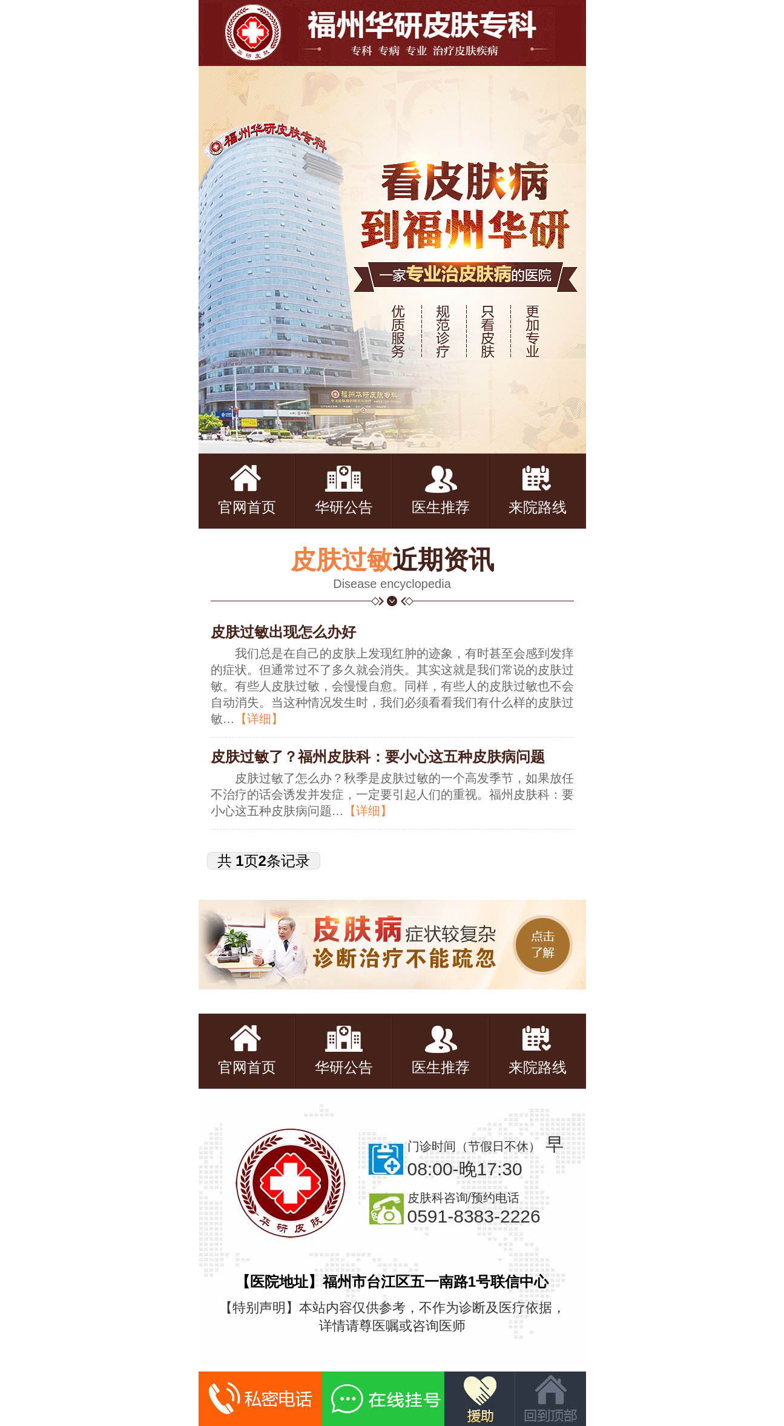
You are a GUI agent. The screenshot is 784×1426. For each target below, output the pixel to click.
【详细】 (259, 718)
